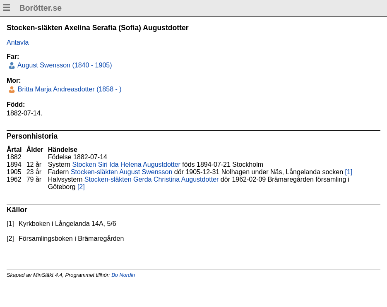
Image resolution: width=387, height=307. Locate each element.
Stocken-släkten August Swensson (121, 171)
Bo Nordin (123, 275)
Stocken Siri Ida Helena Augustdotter (126, 164)
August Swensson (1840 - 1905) (64, 65)
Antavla (18, 42)
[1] (349, 171)
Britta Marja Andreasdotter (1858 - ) (68, 89)
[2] (81, 186)
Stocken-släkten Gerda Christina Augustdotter (151, 179)
